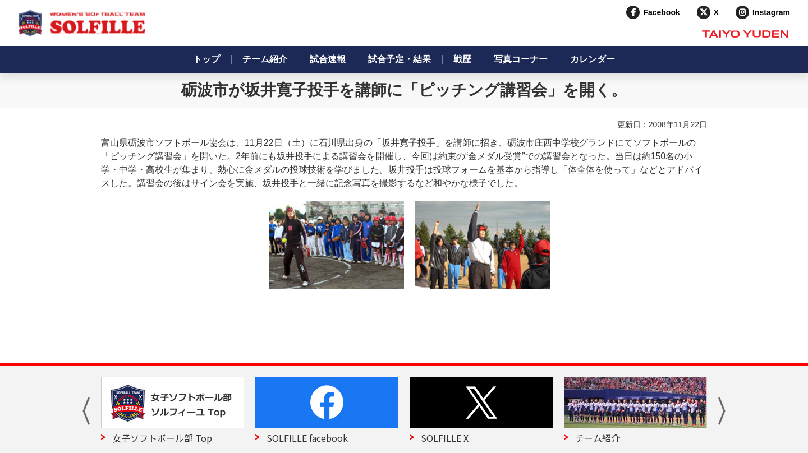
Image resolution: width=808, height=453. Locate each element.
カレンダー (592, 59)
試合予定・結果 (399, 59)
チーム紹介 (264, 59)
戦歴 (462, 59)
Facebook (661, 12)
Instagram (771, 12)
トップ (206, 59)
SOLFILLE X (445, 438)
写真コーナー (521, 59)
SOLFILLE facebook (307, 438)
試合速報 (328, 59)
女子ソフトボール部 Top (162, 438)
